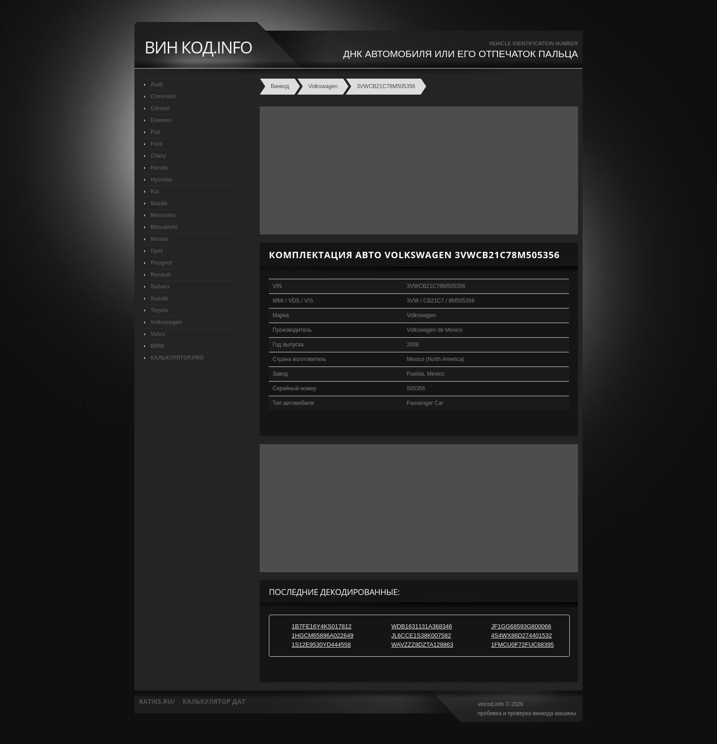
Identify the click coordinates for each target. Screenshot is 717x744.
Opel (156, 251)
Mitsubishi (163, 227)
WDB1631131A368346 (421, 626)
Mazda (158, 203)
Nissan (159, 239)
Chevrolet (163, 96)
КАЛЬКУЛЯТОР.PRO (177, 358)
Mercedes (163, 215)
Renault (160, 274)
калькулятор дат (213, 701)
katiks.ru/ (157, 701)
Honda (158, 168)
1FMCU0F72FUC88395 (522, 644)
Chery (158, 156)
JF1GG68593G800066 (521, 626)
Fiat (155, 132)
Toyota (159, 310)
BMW (157, 346)
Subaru (159, 286)
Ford (156, 144)
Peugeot (161, 263)
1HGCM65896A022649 (322, 635)
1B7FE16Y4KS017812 (322, 626)
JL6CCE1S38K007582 (421, 635)
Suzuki (159, 298)
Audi (156, 84)
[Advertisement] (416, 170)
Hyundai (161, 179)
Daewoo (160, 120)
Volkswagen (166, 322)
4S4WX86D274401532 (521, 635)
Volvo (157, 334)
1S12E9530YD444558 (321, 644)
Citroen (160, 108)
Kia (154, 191)
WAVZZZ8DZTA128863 (422, 644)
